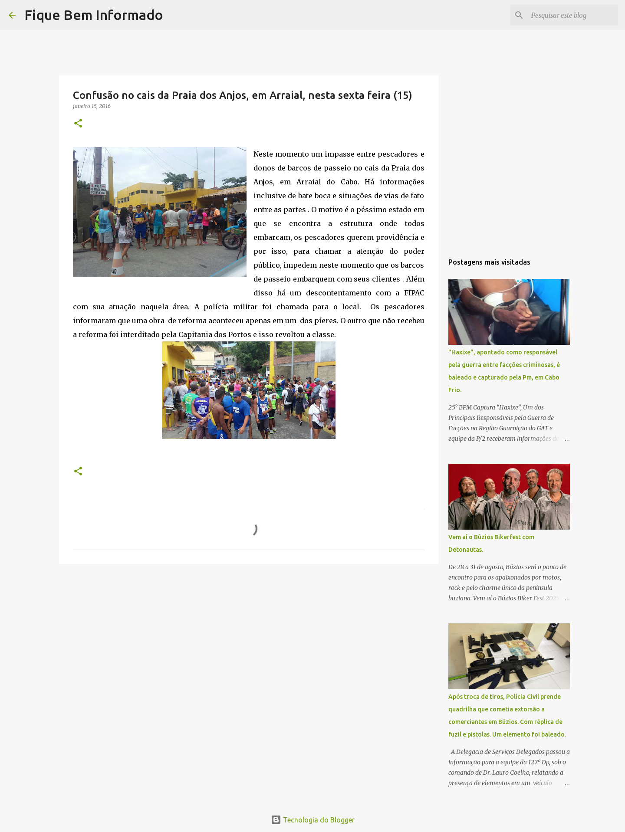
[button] (78, 124)
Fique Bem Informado (93, 15)
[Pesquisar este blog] (572, 15)
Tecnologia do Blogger (313, 820)
